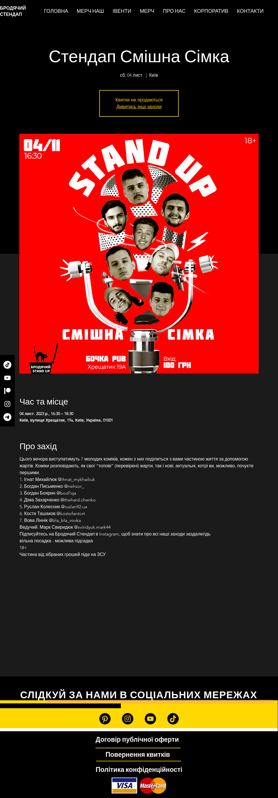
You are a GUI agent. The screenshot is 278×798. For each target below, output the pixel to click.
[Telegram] (7, 417)
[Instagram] (7, 404)
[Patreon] (7, 391)
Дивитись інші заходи (138, 106)
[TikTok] (7, 365)
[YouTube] (7, 378)
